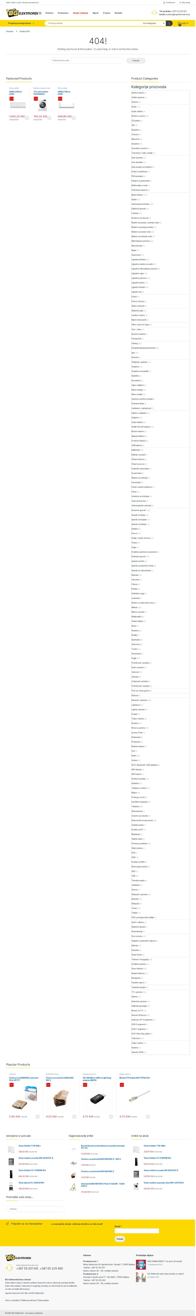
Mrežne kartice (138, 746)
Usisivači (135, 672)
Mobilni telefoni (138, 973)
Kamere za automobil (140, 181)
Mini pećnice (137, 246)
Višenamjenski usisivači (141, 505)
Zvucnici (135, 134)
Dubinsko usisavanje (140, 468)
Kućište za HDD (138, 862)
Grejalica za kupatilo (140, 371)
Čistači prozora (138, 464)
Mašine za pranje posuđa (142, 227)
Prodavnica (169, 2)
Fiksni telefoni (137, 968)
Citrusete (135, 579)
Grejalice (135, 366)
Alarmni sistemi (138, 93)
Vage (134, 547)
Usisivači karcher (139, 501)
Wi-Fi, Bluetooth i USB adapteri (145, 765)
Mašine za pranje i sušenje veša (145, 222)
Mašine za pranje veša (41, 88)
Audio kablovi (137, 422)
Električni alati (137, 310)
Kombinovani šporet (140, 218)
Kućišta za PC (137, 829)
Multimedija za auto (140, 185)
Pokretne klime (138, 403)
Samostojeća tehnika (140, 204)
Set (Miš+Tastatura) (140, 802)
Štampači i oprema (139, 894)
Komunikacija (137, 931)
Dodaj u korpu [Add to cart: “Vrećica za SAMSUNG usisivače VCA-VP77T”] (37, 1116)
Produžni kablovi (139, 441)
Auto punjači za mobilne (142, 167)
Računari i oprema (139, 700)
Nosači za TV (137, 1010)
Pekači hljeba (137, 621)
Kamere (135, 1047)
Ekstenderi (136, 737)
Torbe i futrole (138, 719)
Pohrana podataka (139, 843)
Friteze (134, 584)
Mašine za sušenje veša (142, 236)
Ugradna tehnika (139, 259)
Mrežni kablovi (138, 431)
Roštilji (134, 635)
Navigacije (136, 978)
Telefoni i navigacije (140, 959)
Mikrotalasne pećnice (141, 241)
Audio (134, 107)
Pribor (134, 492)
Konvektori (136, 380)
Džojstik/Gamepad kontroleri (144, 348)
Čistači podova (138, 459)
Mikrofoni (136, 139)
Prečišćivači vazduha (141, 686)
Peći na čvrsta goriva (140, 691)
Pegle (134, 658)
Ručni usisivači (138, 667)
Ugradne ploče (138, 282)
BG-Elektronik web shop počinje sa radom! (166, 1274)
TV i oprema (137, 992)
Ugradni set (136, 292)
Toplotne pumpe (139, 987)
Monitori (135, 723)
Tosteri (134, 649)
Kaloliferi (135, 376)
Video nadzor (137, 1043)
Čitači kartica (137, 848)
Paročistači (136, 482)
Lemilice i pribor (138, 315)
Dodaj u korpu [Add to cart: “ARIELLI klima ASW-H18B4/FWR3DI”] (27, 118)
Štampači (135, 903)
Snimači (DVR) (138, 1052)
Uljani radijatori (138, 385)
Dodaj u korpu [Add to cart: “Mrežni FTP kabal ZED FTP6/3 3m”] (148, 1116)
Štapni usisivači (138, 306)
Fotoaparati (136, 338)
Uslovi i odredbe (12, 1300)
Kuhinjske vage (138, 593)
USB (133, 876)
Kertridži (135, 899)
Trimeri (134, 543)
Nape (134, 250)
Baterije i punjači (138, 455)
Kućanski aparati (138, 510)
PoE (133, 751)
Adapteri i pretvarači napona (144, 941)
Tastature (136, 806)
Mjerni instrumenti (139, 320)
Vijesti (95, 13)
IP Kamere (136, 742)
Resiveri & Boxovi (139, 1015)
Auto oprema (137, 158)
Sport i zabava (138, 922)
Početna (49, 13)
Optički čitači (137, 839)
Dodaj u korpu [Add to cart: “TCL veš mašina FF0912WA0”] (49, 118)
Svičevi (135, 760)
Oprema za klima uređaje (142, 399)
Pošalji (120, 1239)
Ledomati (135, 598)
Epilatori (135, 529)
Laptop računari (138, 709)
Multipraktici (137, 616)
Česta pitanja (43, 1300)
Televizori (136, 1038)
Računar (135, 695)
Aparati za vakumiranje (141, 570)
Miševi (134, 793)
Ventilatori (136, 885)
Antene (135, 996)
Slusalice (135, 130)
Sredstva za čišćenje (140, 496)
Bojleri (134, 199)
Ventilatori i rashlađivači (141, 408)
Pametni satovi (138, 982)
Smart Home (137, 955)
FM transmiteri (137, 176)
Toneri (134, 908)
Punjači (135, 714)
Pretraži (136, 60)
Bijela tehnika (137, 195)
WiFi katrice (136, 774)
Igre (133, 353)
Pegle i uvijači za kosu (141, 538)
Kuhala (134, 589)
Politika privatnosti (28, 1300)
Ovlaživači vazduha (140, 681)
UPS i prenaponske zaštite (143, 917)
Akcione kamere (138, 334)
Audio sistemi (137, 111)
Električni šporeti (138, 209)
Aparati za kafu (138, 561)
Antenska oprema (139, 1001)
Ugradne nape (138, 273)
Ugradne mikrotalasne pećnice (145, 269)
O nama (106, 13)
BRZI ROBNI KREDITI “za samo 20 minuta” (165, 1261)
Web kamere (137, 811)
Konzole (135, 357)
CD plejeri (136, 120)
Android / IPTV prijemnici (142, 1020)
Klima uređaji (14, 88)
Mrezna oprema (138, 728)
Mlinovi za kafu (138, 612)
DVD (133, 853)
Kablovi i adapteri (139, 413)
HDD (133, 857)
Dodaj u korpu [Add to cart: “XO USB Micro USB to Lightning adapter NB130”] (111, 1116)
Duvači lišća (137, 473)
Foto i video (137, 329)
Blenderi (135, 575)
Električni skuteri (138, 927)
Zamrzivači (136, 255)
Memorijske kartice (140, 867)
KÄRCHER (136, 450)
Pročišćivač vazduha (140, 663)
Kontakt (118, 13)
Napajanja (136, 834)
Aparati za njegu (138, 515)
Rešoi (134, 626)
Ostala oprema (138, 97)
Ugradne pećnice (139, 278)
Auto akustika (137, 162)
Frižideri (135, 213)
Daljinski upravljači (139, 1006)
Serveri (135, 890)
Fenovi (134, 533)
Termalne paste (138, 880)
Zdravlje (135, 677)
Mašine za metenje (140, 478)
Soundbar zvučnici (139, 148)
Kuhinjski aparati (138, 556)
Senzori (135, 102)
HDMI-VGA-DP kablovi (141, 427)
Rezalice (135, 630)
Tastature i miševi (139, 788)
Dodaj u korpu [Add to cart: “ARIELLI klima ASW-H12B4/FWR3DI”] (74, 118)
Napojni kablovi (138, 436)
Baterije (135, 945)
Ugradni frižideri (138, 287)
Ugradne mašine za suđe (142, 264)
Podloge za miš (138, 797)
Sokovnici (136, 644)
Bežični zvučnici (138, 116)
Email (118, 1226)
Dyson (134, 296)
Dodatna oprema (139, 964)
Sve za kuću (137, 936)
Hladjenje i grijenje (139, 362)
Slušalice (135, 783)
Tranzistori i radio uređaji (142, 153)
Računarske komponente (142, 820)
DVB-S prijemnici (139, 1024)
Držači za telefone (139, 171)
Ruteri (134, 755)
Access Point (137, 732)
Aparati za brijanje (139, 519)
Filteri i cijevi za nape (140, 324)
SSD (133, 871)
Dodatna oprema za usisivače (144, 552)
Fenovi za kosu (138, 301)
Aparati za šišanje (139, 524)
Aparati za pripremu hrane (143, 566)
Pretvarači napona (139, 190)
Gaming (135, 343)
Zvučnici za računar (140, 816)
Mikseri (135, 607)
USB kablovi (137, 445)
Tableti (134, 913)
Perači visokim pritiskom (142, 487)
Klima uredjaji (137, 390)
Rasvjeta (135, 950)
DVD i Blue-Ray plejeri (141, 1034)
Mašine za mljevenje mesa (143, 603)
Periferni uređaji (138, 779)
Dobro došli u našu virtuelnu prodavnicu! (22, 2)
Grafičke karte (138, 825)
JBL (133, 125)
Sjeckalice (136, 640)
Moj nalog (184, 2)
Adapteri (135, 417)
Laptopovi (136, 705)
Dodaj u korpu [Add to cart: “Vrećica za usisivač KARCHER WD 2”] (74, 1116)
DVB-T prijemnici (139, 1029)
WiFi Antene (137, 769)
